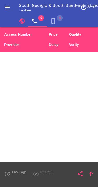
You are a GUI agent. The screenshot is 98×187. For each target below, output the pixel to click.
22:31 (88, 7)
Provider (11, 45)
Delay (54, 45)
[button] (7, 7)
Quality (75, 34)
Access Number (18, 34)
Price (53, 34)
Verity (74, 45)
